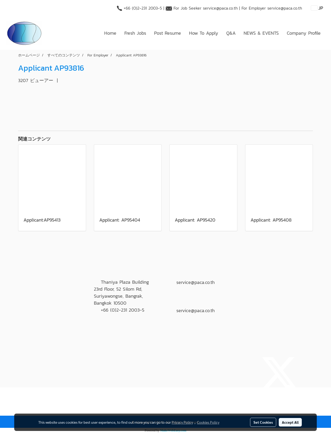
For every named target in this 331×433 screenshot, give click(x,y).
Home (110, 33)
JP (317, 7)
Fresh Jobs (135, 33)
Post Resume (167, 33)
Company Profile (304, 33)
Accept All (290, 422)
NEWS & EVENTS (261, 33)
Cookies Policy (208, 422)
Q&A (231, 33)
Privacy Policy (182, 422)
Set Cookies (263, 422)
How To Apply (203, 33)
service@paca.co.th (220, 8)
